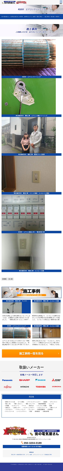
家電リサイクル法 (10, 402)
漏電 (50, 405)
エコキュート (15, 405)
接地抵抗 (37, 411)
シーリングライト (22, 411)
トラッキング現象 (41, 405)
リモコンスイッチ (42, 407)
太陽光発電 (46, 411)
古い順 (11, 279)
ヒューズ (51, 403)
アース (24, 405)
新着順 (4, 279)
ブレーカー (31, 409)
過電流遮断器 (41, 409)
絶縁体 (45, 402)
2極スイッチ (53, 407)
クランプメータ (9, 411)
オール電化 (21, 402)
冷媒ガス (7, 407)
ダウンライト (53, 402)
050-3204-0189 (31, 443)
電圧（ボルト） (18, 403)
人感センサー (17, 407)
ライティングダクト (29, 407)
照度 (31, 411)
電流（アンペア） (31, 403)
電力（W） (8, 403)
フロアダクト (9, 409)
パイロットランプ (20, 409)
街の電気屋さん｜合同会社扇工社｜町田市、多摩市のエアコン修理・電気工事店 (27, 464)
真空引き (31, 405)
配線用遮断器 (42, 403)
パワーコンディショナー (34, 402)
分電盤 (7, 405)
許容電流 (50, 409)
